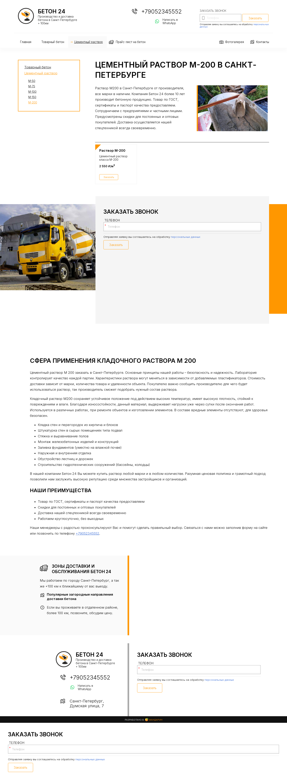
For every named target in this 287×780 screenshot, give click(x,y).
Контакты (262, 42)
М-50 (31, 81)
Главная (25, 42)
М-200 (32, 102)
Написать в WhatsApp (170, 21)
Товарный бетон (52, 42)
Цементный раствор (88, 42)
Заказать (108, 177)
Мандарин (153, 719)
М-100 (32, 91)
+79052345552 (161, 11)
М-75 (31, 86)
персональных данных (185, 236)
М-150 (32, 97)
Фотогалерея (234, 42)
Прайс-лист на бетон (130, 42)
